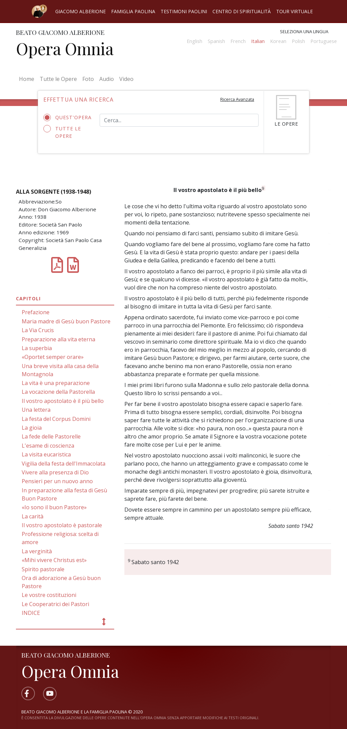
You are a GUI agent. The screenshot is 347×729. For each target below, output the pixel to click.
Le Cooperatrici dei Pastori (55, 604)
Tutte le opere (62, 132)
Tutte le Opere (58, 79)
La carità (32, 516)
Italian (258, 41)
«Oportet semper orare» (53, 357)
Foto (88, 79)
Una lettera (36, 409)
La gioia (32, 427)
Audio (106, 79)
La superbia (37, 348)
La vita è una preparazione (56, 383)
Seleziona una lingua (304, 31)
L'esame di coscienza (48, 445)
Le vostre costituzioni (49, 595)
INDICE (31, 613)
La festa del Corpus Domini (56, 419)
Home (28, 78)
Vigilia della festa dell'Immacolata (63, 463)
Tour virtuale (294, 11)
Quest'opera (66, 117)
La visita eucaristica (46, 454)
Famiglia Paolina (133, 11)
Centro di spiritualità (241, 11)
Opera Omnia (65, 48)
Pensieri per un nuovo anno (57, 481)
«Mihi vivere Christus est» (54, 560)
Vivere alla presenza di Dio (55, 472)
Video (126, 79)
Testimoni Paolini (184, 11)
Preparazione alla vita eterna (58, 339)
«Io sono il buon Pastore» (54, 507)
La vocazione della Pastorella (58, 391)
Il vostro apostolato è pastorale (62, 525)
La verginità (37, 551)
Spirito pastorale (43, 569)
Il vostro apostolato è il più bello (63, 401)
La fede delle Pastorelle (51, 436)
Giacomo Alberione (80, 11)
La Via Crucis (38, 330)
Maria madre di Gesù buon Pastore (66, 321)
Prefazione (35, 312)
